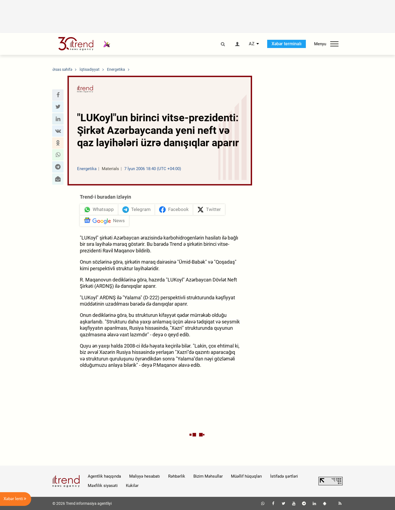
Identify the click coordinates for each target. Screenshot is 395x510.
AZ (252, 44)
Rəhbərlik (176, 476)
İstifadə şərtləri (284, 476)
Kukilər (132, 485)
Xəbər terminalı (286, 43)
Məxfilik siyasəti (103, 485)
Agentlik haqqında (104, 476)
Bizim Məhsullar (208, 476)
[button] (58, 94)
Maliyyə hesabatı (144, 476)
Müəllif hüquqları (246, 476)
